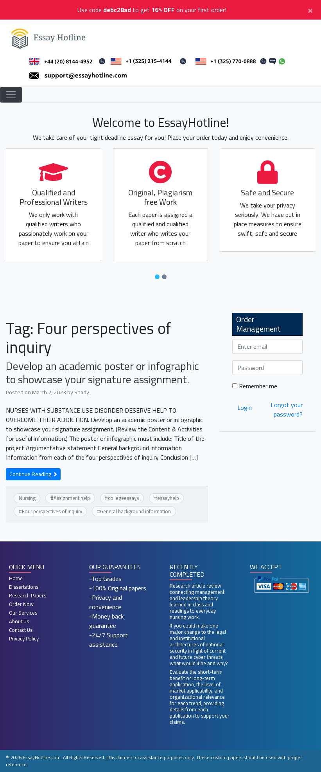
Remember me (254, 386)
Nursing (27, 498)
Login (244, 407)
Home (16, 578)
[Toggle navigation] (11, 95)
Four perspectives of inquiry (52, 511)
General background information (135, 511)
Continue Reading (33, 474)
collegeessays (123, 498)
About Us (19, 621)
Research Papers (27, 595)
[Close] (310, 9)
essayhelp (168, 498)
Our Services (23, 612)
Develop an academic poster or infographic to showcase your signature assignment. (102, 373)
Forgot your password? (287, 409)
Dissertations (23, 587)
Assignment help (72, 498)
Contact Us (20, 630)
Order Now (21, 604)
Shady (81, 392)
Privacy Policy (24, 638)
